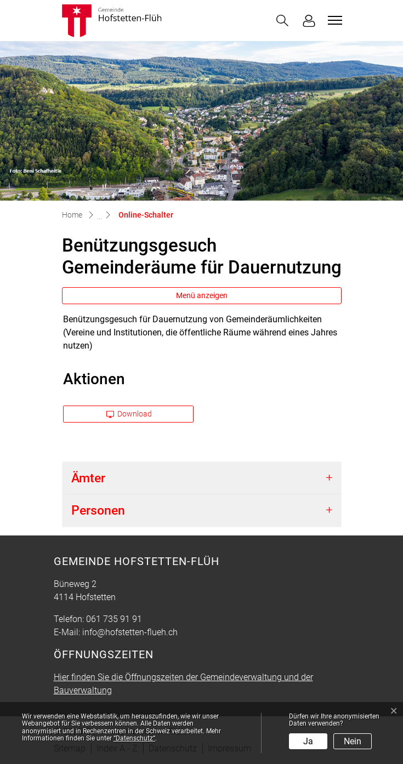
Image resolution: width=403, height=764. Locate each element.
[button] (282, 20)
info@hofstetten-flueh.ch (130, 632)
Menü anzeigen (202, 295)
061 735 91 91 (114, 619)
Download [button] (129, 413)
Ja (308, 741)
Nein (352, 741)
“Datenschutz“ (134, 738)
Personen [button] (98, 510)
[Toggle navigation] (333, 20)
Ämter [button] (88, 478)
